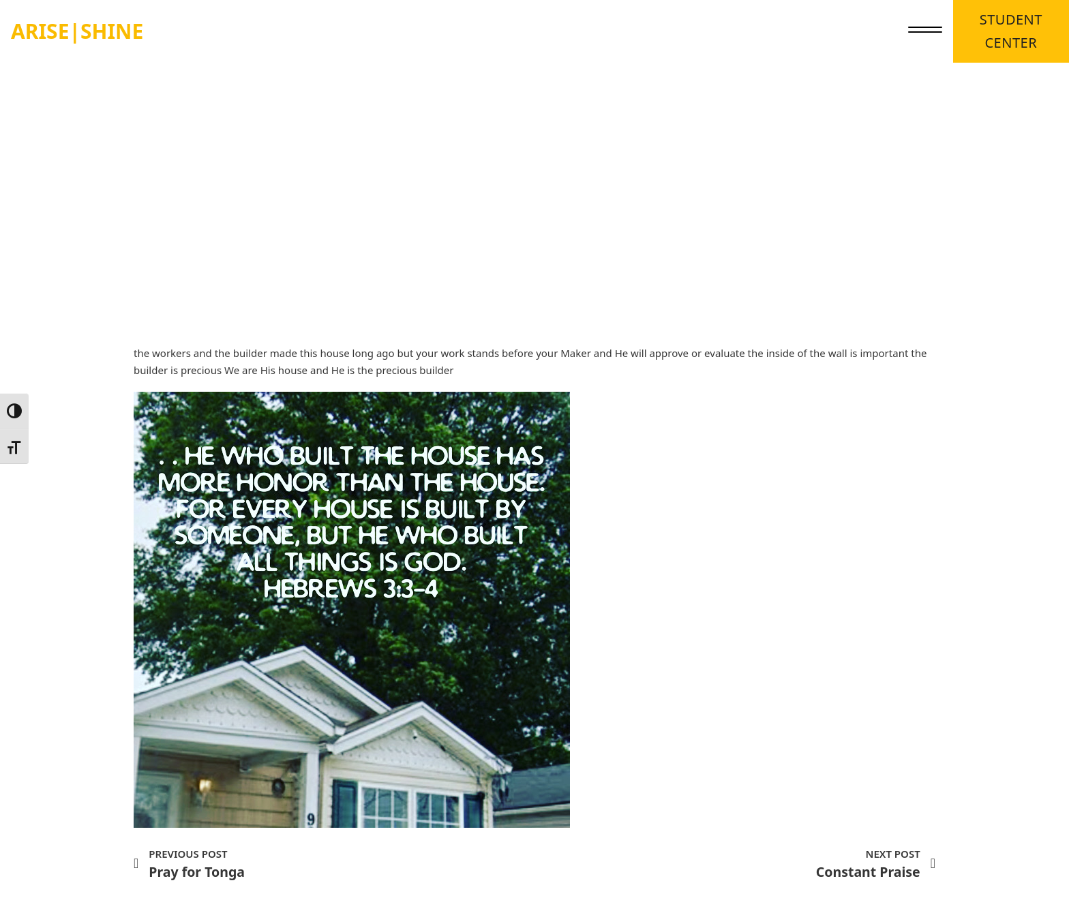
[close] (925, 31)
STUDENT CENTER (1011, 31)
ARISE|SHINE (77, 31)
